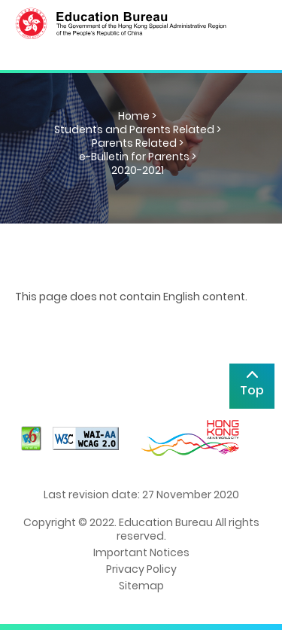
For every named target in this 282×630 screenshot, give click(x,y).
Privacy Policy (141, 569)
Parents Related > (137, 143)
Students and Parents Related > (137, 129)
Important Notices (141, 552)
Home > (137, 116)
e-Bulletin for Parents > (137, 156)
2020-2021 (137, 170)
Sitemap (141, 585)
